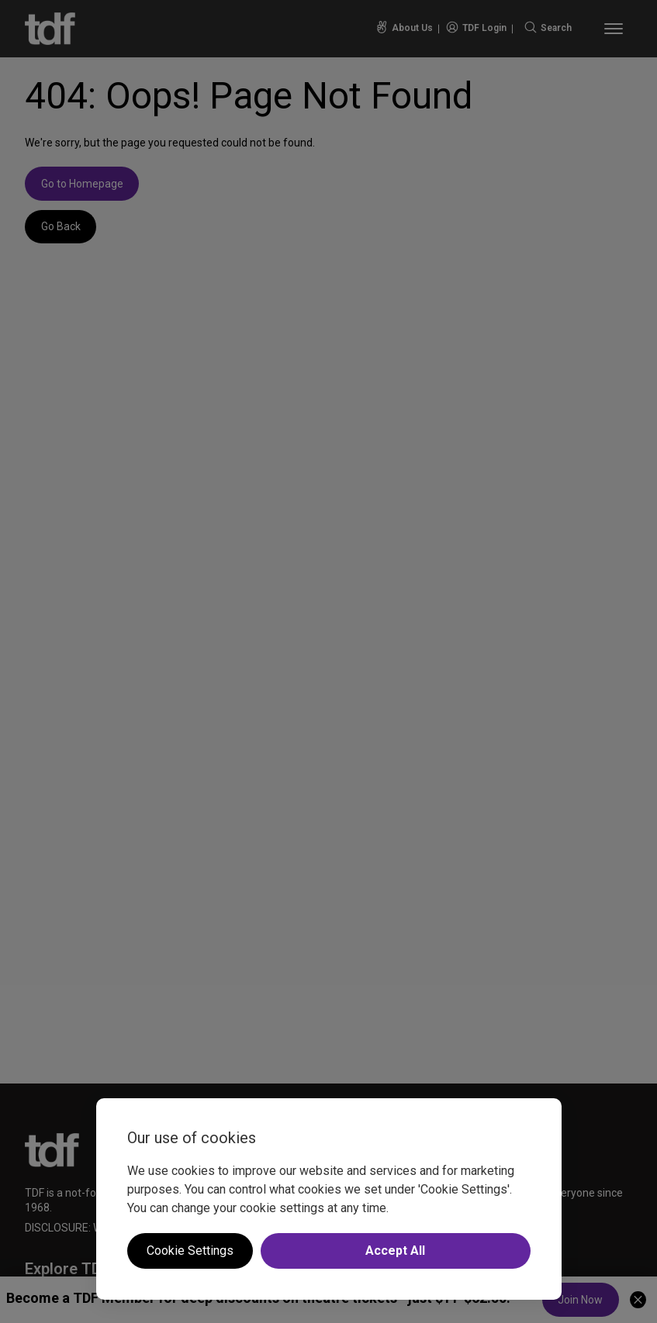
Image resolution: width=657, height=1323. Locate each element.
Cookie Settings (190, 1250)
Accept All (395, 1250)
